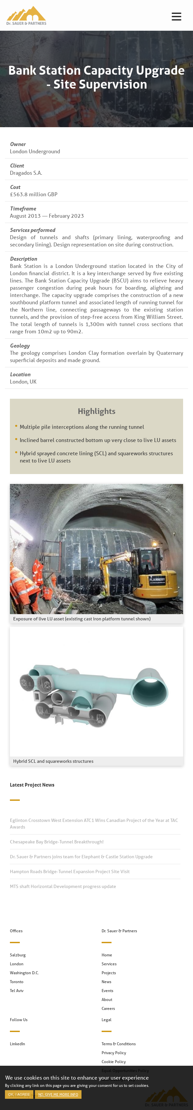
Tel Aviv (16, 990)
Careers (108, 1008)
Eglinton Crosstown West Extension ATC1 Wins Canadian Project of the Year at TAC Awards (94, 823)
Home (107, 955)
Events (107, 990)
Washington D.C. (24, 973)
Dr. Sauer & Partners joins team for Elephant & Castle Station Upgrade (81, 857)
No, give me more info (58, 1098)
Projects (109, 973)
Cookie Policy (114, 1061)
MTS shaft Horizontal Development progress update (63, 886)
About (107, 999)
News (106, 981)
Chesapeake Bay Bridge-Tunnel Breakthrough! (57, 842)
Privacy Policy (114, 1052)
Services (109, 964)
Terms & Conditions (119, 1044)
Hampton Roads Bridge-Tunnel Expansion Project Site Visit (70, 871)
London (16, 964)
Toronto (16, 981)
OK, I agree (19, 1098)
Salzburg (18, 955)
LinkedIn (17, 1044)
